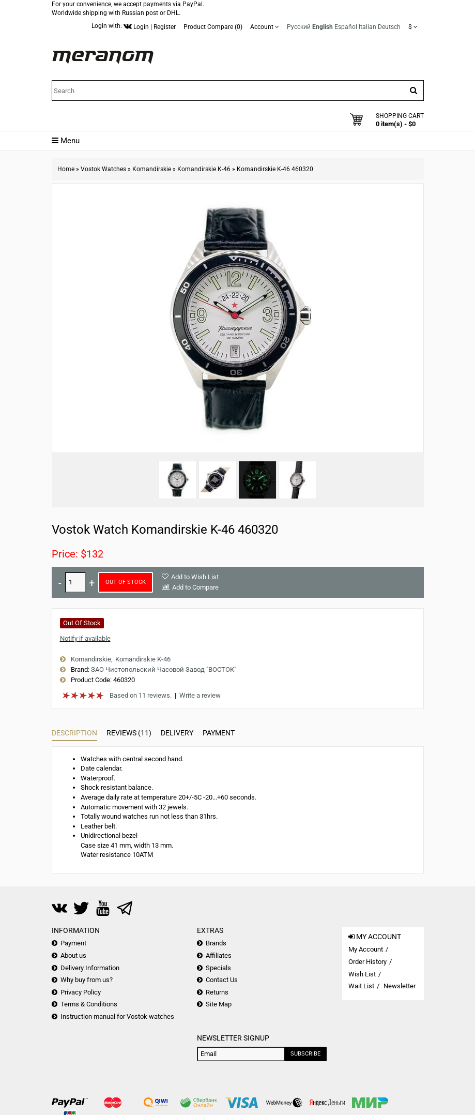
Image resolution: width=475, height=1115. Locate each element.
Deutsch (389, 27)
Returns (217, 992)
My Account (365, 949)
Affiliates (219, 955)
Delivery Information (89, 968)
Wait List (361, 986)
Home (65, 169)
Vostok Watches (103, 169)
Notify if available (85, 638)
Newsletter (400, 986)
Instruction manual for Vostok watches (117, 1016)
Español (345, 27)
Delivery (177, 733)
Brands (216, 943)
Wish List (362, 974)
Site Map (219, 1004)
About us (73, 955)
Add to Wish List (195, 577)
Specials (218, 968)
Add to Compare (195, 587)
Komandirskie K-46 (204, 169)
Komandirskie (151, 169)
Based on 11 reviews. (141, 695)
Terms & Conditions (88, 1004)
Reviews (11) (128, 733)
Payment (219, 733)
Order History (367, 962)
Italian (367, 27)
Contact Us (222, 980)
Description (74, 733)
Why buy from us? (86, 980)
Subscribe (305, 1053)
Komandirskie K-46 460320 (275, 169)
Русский (299, 27)
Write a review (200, 695)
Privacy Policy (80, 992)
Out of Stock (125, 582)
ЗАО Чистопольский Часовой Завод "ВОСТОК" (163, 669)
